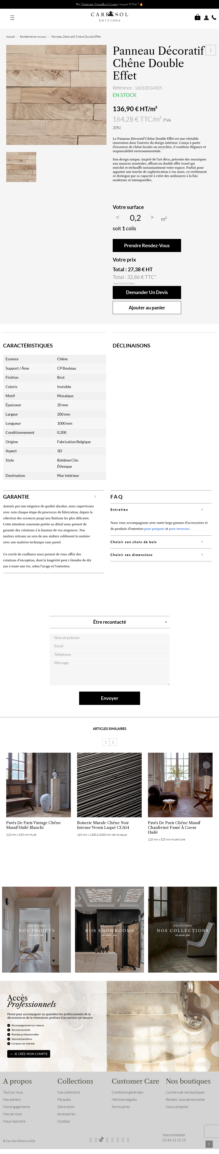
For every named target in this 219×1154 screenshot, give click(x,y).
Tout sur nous (13, 1087)
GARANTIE (16, 492)
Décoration (65, 1102)
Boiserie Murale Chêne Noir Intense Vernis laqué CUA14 (103, 820)
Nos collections (68, 1087)
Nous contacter (177, 1102)
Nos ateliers (12, 1094)
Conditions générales (127, 1087)
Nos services (12, 1109)
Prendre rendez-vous (147, 240)
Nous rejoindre (14, 1116)
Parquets (64, 1094)
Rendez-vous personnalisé (185, 1094)
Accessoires (66, 1109)
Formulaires (121, 1102)
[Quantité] (135, 213)
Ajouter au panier (147, 302)
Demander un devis (147, 287)
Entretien (119, 504)
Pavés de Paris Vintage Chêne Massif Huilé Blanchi (33, 820)
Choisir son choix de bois (133, 537)
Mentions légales (124, 1094)
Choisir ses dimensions (131, 550)
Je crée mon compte (31, 1049)
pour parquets (154, 524)
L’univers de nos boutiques (185, 1087)
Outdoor (63, 1116)
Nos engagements (16, 1102)
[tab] (53, 491)
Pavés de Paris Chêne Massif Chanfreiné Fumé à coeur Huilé (174, 822)
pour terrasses (179, 524)
